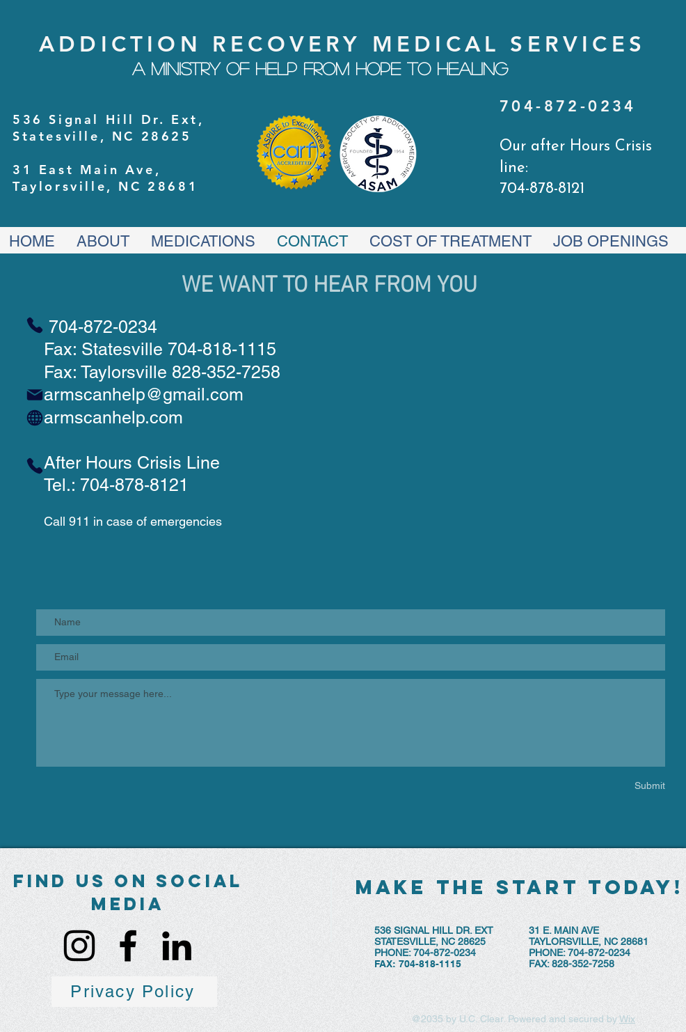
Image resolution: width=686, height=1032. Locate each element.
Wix (627, 1018)
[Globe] (35, 418)
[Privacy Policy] (134, 991)
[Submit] (600, 786)
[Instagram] (79, 946)
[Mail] (35, 395)
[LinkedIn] (177, 946)
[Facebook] (128, 946)
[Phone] (35, 325)
